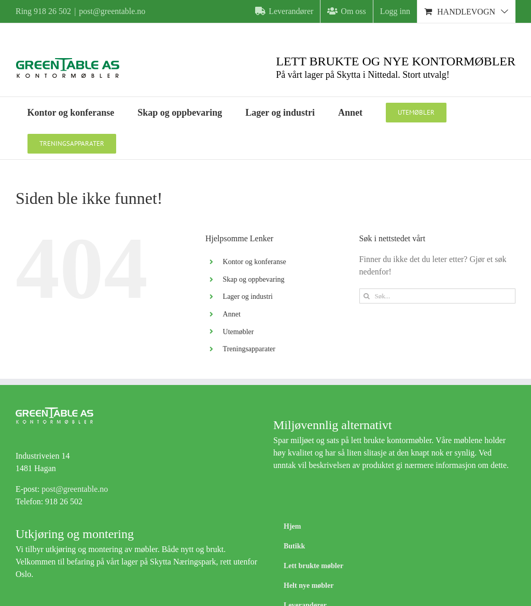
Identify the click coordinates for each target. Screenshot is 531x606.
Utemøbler (238, 332)
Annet (232, 314)
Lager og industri (248, 296)
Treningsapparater (249, 349)
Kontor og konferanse (254, 262)
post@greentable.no (112, 11)
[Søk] (366, 296)
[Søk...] (437, 296)
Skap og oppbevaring (254, 279)
